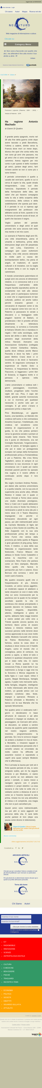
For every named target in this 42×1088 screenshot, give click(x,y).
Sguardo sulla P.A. (12, 1004)
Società (7, 997)
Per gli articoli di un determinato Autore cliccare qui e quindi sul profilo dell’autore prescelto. (21, 879)
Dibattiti (7, 1001)
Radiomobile (9, 945)
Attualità (8, 1008)
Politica (7, 994)
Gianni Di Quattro (19, 827)
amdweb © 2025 (36, 1015)
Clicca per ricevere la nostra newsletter (25, 927)
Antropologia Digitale (14, 956)
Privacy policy (25, 1024)
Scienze (7, 952)
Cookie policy (16, 1024)
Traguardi (9, 978)
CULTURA (4, 75)
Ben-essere (9, 971)
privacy (34, 930)
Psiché (7, 975)
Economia (8, 990)
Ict (5, 942)
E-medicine (9, 968)
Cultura (12, 75)
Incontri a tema (11, 982)
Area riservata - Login (9, 7)
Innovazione (9, 949)
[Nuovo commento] (10, 836)
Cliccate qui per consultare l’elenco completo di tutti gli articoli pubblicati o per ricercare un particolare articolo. (20, 872)
